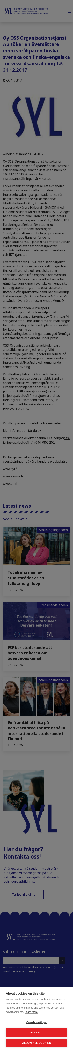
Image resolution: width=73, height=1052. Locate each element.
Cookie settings (36, 1022)
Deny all (36, 1032)
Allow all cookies (36, 1042)
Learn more (31, 1012)
